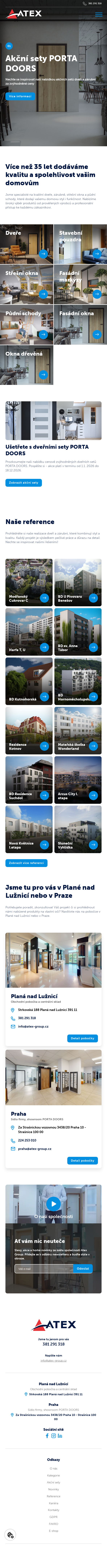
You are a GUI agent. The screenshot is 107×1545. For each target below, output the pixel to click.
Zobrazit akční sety (23, 482)
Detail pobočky (82, 1038)
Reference (53, 1496)
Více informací (20, 96)
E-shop (53, 1531)
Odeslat (83, 1268)
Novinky (53, 1489)
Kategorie (53, 1475)
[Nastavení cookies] (10, 1534)
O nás (53, 1468)
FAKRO (53, 1524)
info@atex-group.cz (33, 1026)
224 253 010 (27, 1140)
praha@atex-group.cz (34, 1149)
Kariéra (53, 1503)
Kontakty (53, 1510)
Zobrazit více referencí (26, 863)
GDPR (53, 1517)
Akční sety (53, 1482)
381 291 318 (95, 3)
